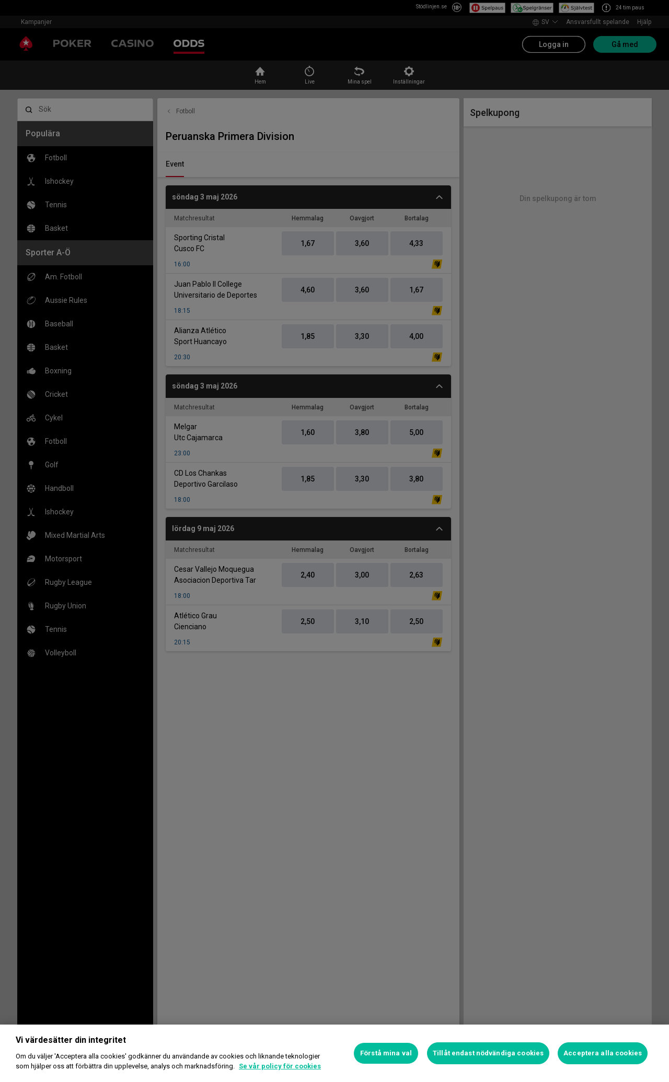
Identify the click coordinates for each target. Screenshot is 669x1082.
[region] (334, 1053)
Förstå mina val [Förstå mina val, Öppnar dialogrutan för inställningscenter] (386, 1053)
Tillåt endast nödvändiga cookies (488, 1053)
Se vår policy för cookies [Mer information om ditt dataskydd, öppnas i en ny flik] (280, 1066)
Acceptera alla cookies (602, 1053)
